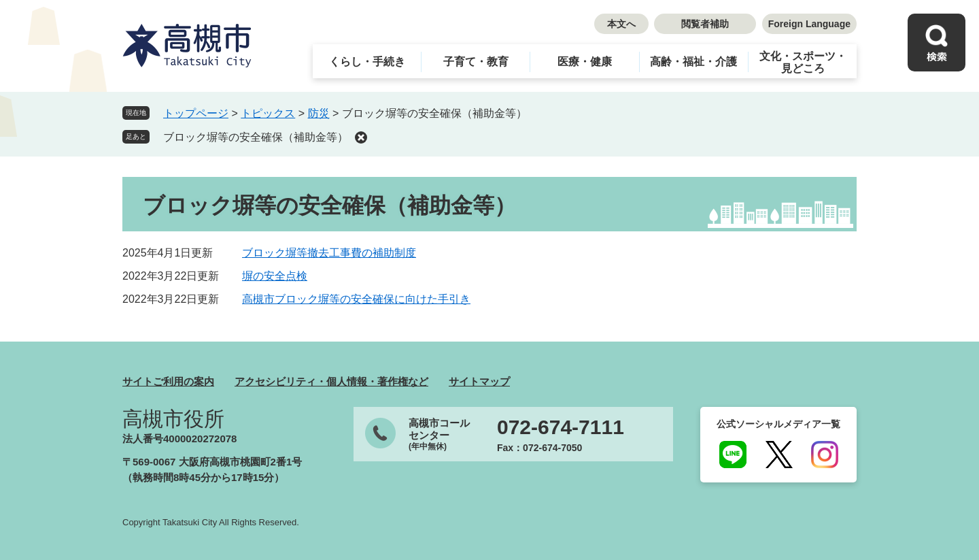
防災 (319, 113)
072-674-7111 (560, 427)
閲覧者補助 (705, 23)
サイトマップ (479, 381)
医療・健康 (584, 61)
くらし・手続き (367, 61)
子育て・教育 (476, 61)
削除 (361, 137)
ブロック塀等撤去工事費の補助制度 (329, 253)
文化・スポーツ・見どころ (802, 62)
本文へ (621, 23)
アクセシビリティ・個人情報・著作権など (331, 381)
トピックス (268, 113)
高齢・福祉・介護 (693, 61)
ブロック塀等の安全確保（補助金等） (255, 137)
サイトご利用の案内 (168, 381)
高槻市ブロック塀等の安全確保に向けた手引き (356, 299)
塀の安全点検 (274, 276)
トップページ (195, 113)
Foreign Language (809, 23)
